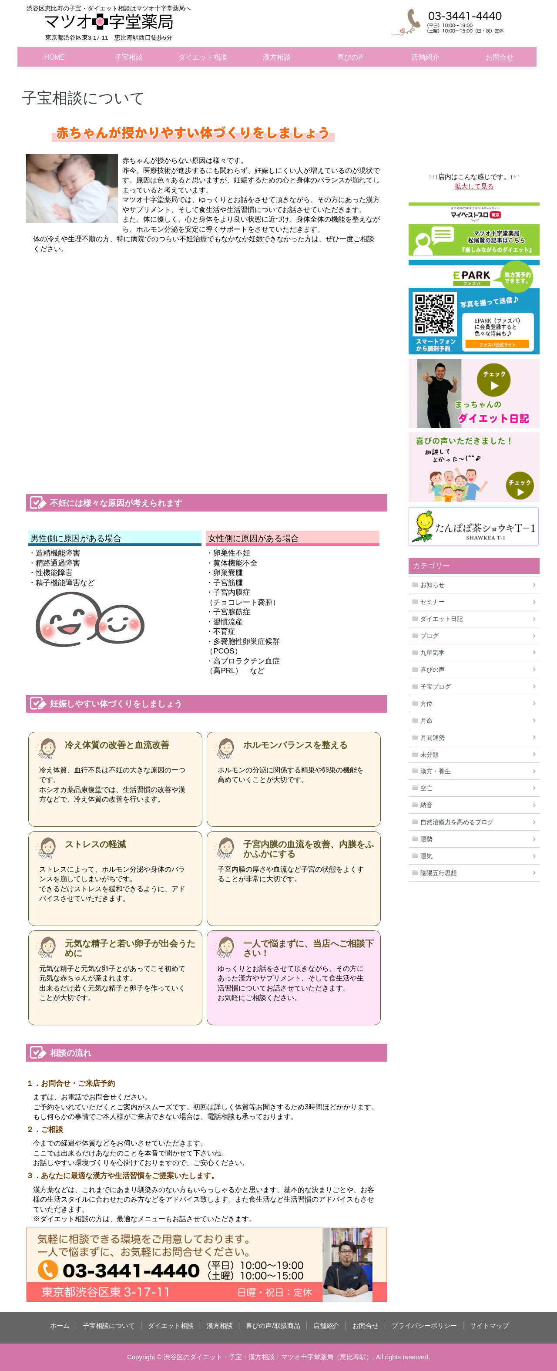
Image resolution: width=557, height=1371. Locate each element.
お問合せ (499, 57)
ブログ (429, 635)
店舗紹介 (425, 57)
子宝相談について (109, 1325)
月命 (426, 720)
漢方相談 (277, 57)
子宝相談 (129, 57)
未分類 (429, 754)
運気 (426, 855)
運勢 (426, 838)
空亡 (426, 788)
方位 (426, 703)
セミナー (432, 601)
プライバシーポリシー (424, 1325)
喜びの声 (351, 57)
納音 (426, 805)
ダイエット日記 (441, 618)
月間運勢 (432, 737)
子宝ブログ (435, 686)
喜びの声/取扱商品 (273, 1325)
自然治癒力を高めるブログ (456, 822)
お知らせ (432, 584)
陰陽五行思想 (438, 872)
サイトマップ (489, 1325)
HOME (54, 57)
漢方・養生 (435, 771)
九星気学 (432, 652)
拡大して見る (474, 186)
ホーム (60, 1325)
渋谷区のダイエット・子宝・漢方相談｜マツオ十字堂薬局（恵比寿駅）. (269, 1357)
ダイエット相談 (202, 57)
